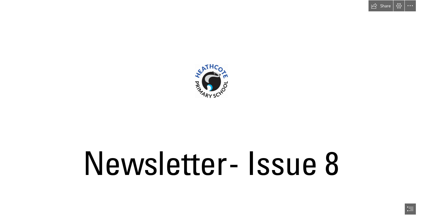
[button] (381, 5)
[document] (211, 110)
